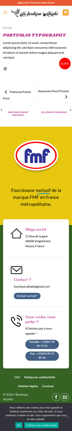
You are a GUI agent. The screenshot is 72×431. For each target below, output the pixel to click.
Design (7, 27)
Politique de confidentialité (41, 425)
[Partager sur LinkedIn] (5, 69)
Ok (19, 425)
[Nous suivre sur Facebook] (56, 397)
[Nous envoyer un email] (65, 397)
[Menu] (5, 12)
